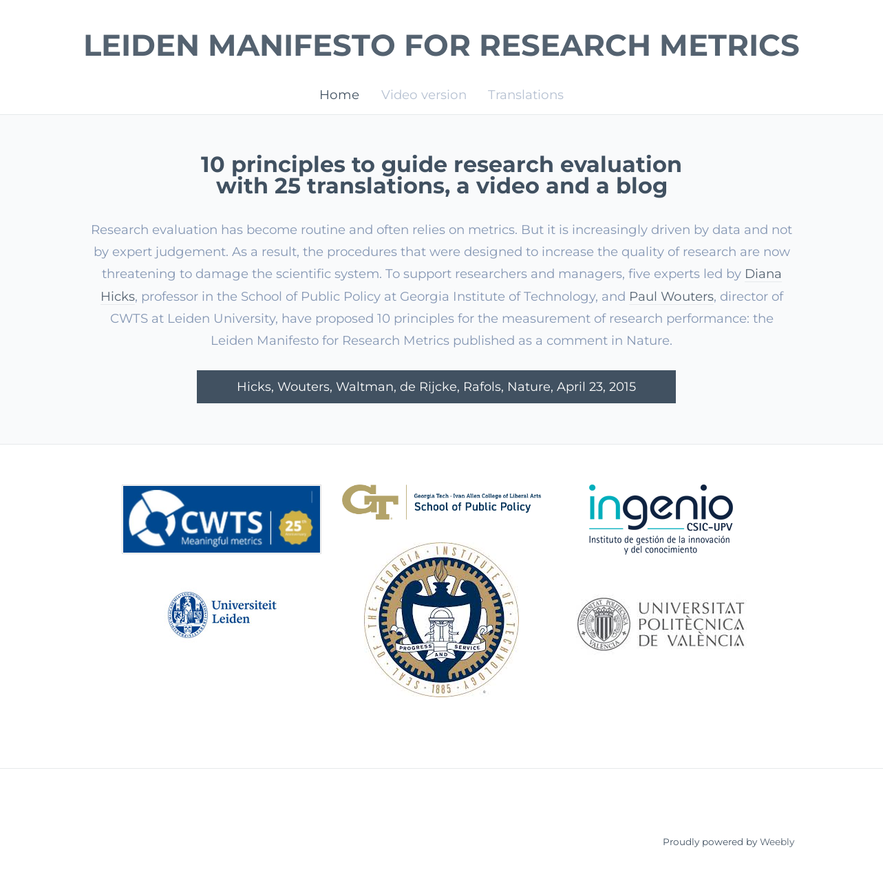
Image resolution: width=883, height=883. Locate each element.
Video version (424, 94)
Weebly (777, 843)
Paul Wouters (728, 296)
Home (339, 94)
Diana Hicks (147, 296)
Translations (526, 94)
